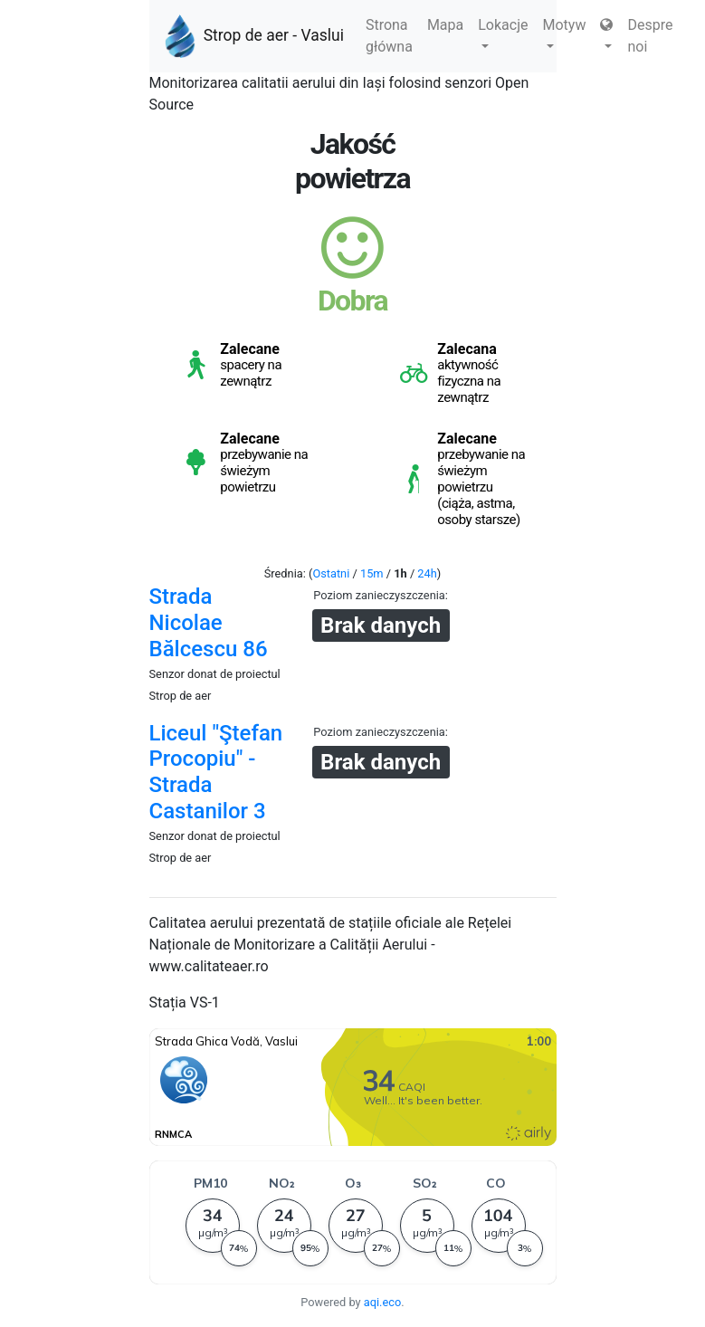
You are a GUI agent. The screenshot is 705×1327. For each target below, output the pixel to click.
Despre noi (649, 35)
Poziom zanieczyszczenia (378, 595)
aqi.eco (383, 1302)
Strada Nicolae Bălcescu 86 (208, 623)
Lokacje (503, 32)
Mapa (445, 24)
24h (426, 573)
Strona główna (389, 35)
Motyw (564, 32)
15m (372, 573)
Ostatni (330, 573)
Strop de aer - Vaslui (254, 36)
